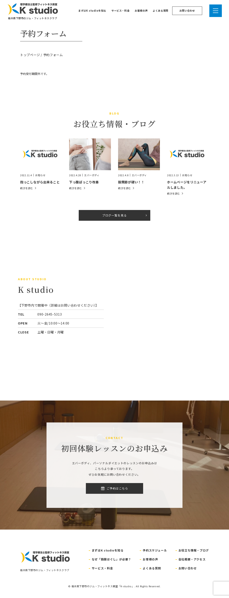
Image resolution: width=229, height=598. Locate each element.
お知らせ (40, 175)
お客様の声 (141, 10)
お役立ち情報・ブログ (193, 550)
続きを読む (26, 188)
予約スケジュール (155, 550)
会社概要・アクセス (192, 559)
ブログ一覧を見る (114, 215)
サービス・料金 (120, 10)
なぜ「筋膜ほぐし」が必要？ (111, 559)
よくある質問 (160, 10)
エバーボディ (91, 175)
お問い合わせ (187, 10)
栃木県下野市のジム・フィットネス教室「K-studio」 (103, 586)
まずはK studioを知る (92, 10)
